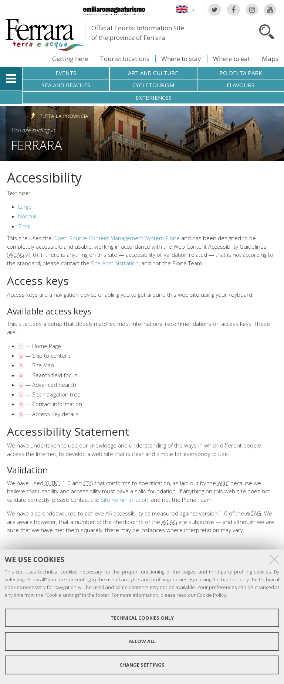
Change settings (142, 664)
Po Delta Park (240, 72)
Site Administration (115, 263)
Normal (27, 216)
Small (24, 226)
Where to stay (181, 58)
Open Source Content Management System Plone (116, 238)
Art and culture (153, 72)
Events (65, 72)
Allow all (142, 641)
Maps (270, 58)
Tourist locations (124, 58)
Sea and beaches (66, 85)
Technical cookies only (142, 618)
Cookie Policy (211, 595)
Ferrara (36, 145)
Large (25, 206)
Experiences (153, 97)
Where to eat (231, 58)
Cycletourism (153, 85)
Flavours (240, 85)
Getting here (70, 58)
